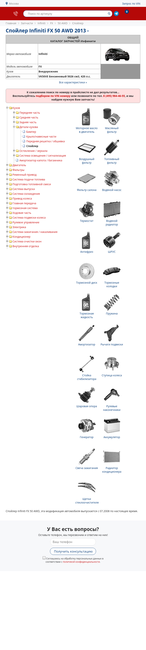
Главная (11, 23)
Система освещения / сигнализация (42, 155)
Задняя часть (27, 122)
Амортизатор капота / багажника (40, 160)
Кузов (16, 108)
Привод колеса (22, 198)
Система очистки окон (27, 241)
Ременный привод (24, 174)
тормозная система (25, 208)
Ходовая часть (22, 213)
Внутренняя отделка (26, 246)
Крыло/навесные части (41, 136)
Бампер (31, 132)
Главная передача (24, 203)
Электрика (19, 227)
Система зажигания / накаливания (35, 232)
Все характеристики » (73, 82)
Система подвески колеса (29, 217)
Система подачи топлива (29, 179)
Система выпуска (24, 189)
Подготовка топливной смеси (32, 184)
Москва (14, 3)
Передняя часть (29, 112)
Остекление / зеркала (33, 151)
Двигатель (19, 165)
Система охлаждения (26, 193)
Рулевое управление (26, 222)
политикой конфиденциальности (81, 561)
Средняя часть (28, 117)
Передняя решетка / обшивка (45, 141)
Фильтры (18, 170)
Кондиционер (21, 236)
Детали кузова (28, 127)
